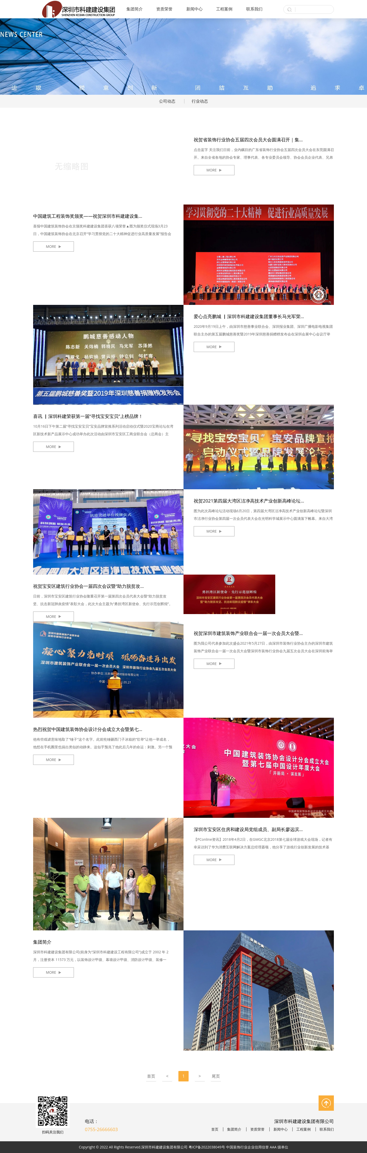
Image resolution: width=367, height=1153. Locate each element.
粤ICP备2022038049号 (207, 1147)
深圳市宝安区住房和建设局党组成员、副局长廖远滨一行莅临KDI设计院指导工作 (264, 829)
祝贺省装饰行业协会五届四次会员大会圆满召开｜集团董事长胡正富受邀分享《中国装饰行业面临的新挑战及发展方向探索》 (264, 140)
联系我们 (254, 9)
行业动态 (200, 101)
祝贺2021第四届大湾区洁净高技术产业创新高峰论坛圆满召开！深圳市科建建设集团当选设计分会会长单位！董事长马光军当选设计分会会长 (264, 501)
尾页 (216, 1076)
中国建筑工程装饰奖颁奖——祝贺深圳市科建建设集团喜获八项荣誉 (102, 216)
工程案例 (224, 9)
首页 (151, 1076)
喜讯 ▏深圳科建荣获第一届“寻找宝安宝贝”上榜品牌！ (88, 416)
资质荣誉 (164, 9)
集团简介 (134, 9)
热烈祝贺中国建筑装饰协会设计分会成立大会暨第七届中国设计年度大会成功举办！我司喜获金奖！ (103, 729)
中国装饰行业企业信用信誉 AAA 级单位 (257, 1147)
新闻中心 (194, 9)
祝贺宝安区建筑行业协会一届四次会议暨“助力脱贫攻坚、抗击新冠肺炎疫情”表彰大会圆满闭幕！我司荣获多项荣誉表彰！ (103, 586)
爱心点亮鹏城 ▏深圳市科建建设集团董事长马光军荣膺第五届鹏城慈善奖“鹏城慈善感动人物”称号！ (264, 316)
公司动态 (167, 101)
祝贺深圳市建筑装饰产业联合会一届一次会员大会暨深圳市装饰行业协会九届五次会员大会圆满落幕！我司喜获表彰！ (264, 633)
